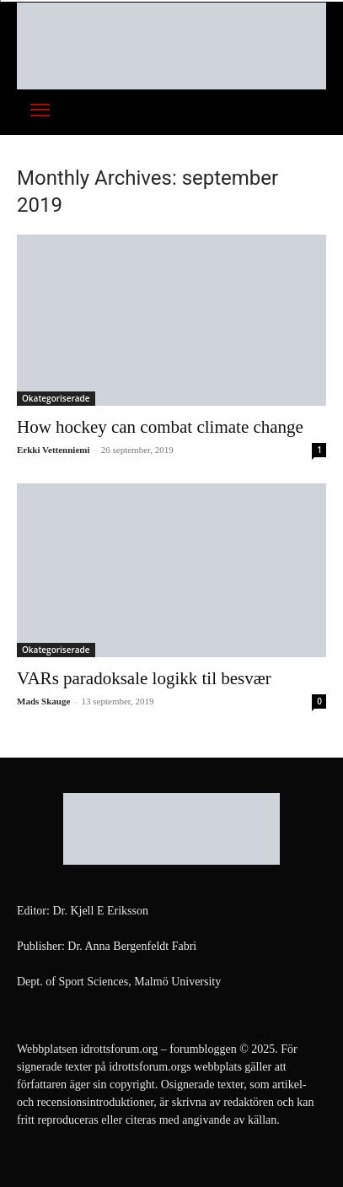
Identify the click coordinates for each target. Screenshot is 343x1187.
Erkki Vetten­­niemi (53, 450)
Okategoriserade (56, 398)
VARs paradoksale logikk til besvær (144, 678)
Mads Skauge (43, 701)
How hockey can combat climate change (160, 427)
